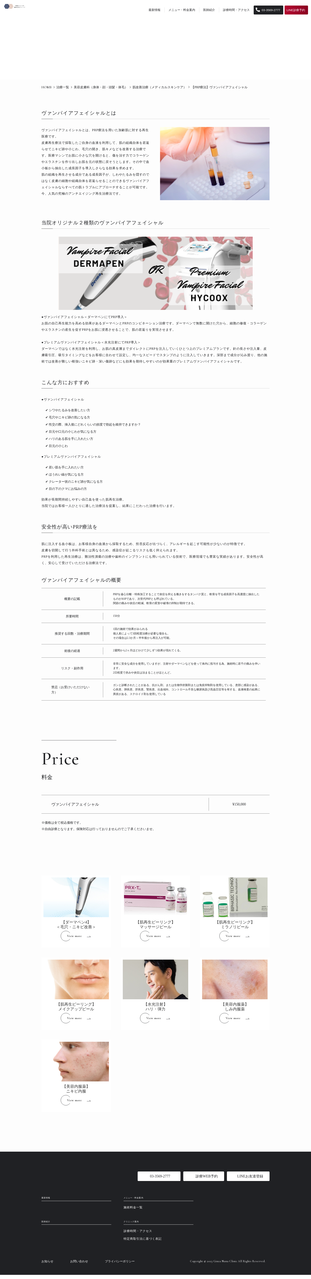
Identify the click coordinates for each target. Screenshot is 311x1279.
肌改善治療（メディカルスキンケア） (159, 87)
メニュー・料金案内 (181, 10)
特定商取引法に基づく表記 (143, 1242)
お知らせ (47, 1265)
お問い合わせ (79, 1265)
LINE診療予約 (296, 10)
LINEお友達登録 (250, 1176)
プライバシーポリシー (120, 1265)
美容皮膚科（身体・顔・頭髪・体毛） (101, 87)
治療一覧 (62, 87)
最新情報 (154, 10)
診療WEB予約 (207, 1176)
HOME (46, 87)
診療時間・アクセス (236, 10)
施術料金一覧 (133, 1209)
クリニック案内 (139, 1225)
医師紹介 (209, 10)
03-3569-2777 (268, 10)
